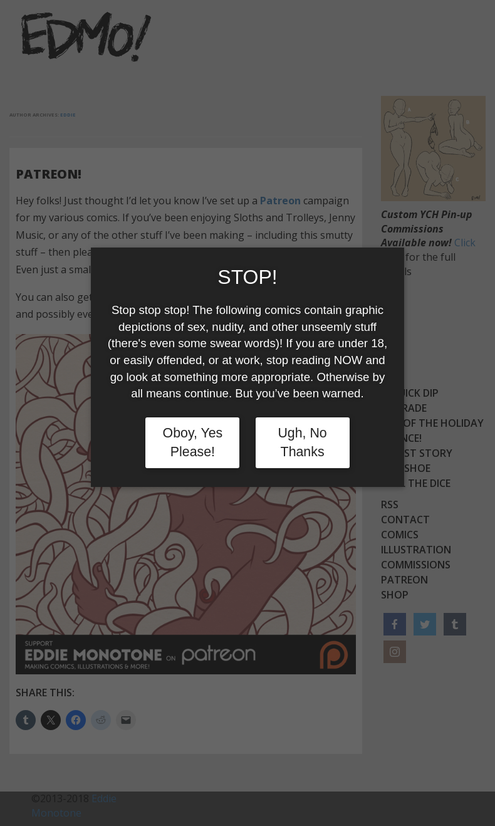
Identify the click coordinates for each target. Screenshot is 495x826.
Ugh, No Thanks (302, 442)
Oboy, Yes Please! (193, 442)
